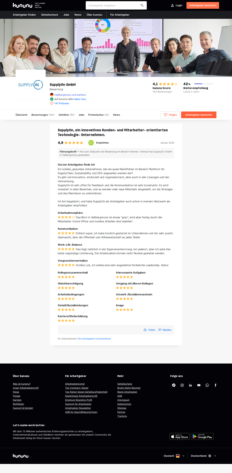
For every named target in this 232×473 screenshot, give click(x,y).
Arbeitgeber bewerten (202, 5)
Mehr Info (80, 99)
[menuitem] (98, 115)
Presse (16, 395)
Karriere (17, 399)
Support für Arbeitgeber (78, 403)
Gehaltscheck (124, 383)
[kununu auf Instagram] (182, 385)
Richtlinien (18, 403)
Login (176, 5)
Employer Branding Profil (78, 399)
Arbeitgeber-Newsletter (78, 408)
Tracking (122, 416)
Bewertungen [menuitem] (43, 114)
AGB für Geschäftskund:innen (81, 412)
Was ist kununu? (21, 383)
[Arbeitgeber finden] (142, 5)
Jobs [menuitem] (81, 114)
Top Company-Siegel (76, 387)
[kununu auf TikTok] (173, 385)
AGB (119, 395)
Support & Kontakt (23, 408)
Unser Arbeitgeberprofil (25, 387)
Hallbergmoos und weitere (70, 94)
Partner (121, 412)
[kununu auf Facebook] (215, 385)
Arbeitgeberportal (75, 383)
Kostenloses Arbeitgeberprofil (81, 395)
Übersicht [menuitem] (21, 114)
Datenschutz (124, 403)
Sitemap (121, 408)
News (16, 391)
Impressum (123, 399)
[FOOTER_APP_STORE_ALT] (180, 436)
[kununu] (64, 456)
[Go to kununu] (22, 5)
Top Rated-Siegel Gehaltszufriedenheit (86, 391)
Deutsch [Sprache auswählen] (174, 456)
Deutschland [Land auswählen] (203, 455)
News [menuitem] (116, 114)
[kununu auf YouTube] (198, 385)
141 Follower (61, 103)
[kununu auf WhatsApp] (207, 385)
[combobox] (116, 5)
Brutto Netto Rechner (129, 387)
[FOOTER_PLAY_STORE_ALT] (202, 436)
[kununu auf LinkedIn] (190, 385)
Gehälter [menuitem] (66, 114)
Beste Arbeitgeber (127, 391)
